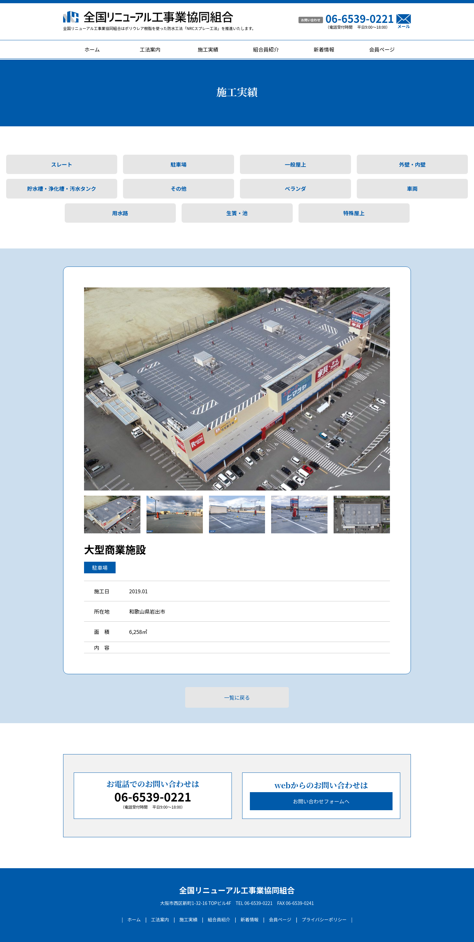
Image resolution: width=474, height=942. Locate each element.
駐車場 (179, 164)
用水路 (120, 213)
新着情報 (324, 49)
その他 (179, 188)
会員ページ (382, 49)
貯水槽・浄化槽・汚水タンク (61, 188)
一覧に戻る (237, 697)
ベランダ (295, 188)
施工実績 (208, 49)
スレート (61, 164)
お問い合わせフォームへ (321, 801)
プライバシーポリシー (324, 919)
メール (403, 21)
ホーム (92, 49)
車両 (412, 188)
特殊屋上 (354, 213)
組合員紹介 (266, 49)
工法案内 (150, 49)
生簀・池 (237, 213)
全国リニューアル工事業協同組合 (237, 890)
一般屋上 (295, 164)
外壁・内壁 (412, 164)
